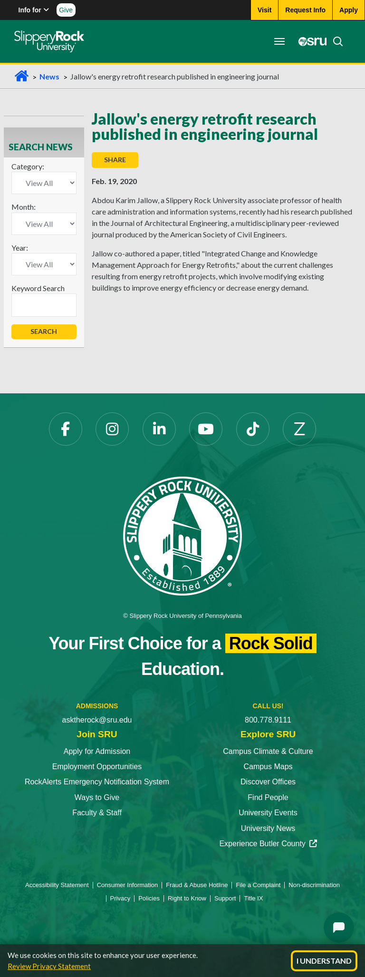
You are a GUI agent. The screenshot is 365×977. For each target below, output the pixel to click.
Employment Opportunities (97, 766)
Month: (23, 206)
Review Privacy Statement (49, 966)
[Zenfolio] (299, 429)
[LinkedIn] (159, 429)
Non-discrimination (314, 885)
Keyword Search (38, 288)
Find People (268, 797)
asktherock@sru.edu (97, 720)
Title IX (253, 898)
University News (268, 828)
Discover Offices (268, 782)
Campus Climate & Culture (268, 751)
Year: (19, 247)
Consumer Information (127, 885)
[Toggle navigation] (279, 41)
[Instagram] (112, 429)
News (49, 76)
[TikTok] (252, 429)
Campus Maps (267, 766)
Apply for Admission (97, 751)
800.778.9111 (268, 720)
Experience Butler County (268, 844)
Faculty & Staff (97, 813)
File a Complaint (258, 885)
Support (225, 898)
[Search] (335, 41)
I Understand (324, 960)
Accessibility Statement (57, 885)
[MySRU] (310, 41)
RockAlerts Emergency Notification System (97, 782)
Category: (27, 166)
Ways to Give (97, 797)
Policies (149, 898)
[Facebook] (65, 429)
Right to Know (187, 898)
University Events (268, 813)
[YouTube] (205, 429)
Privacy (120, 898)
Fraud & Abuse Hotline (197, 885)
